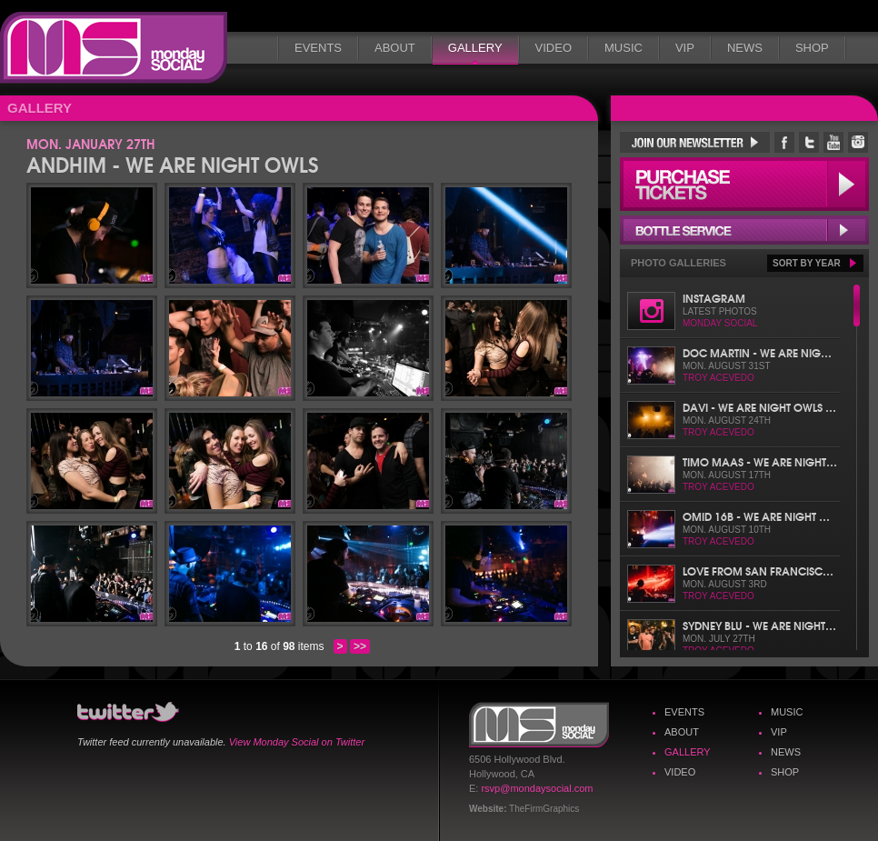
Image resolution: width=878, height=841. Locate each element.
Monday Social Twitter (809, 142)
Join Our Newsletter (695, 142)
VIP (684, 48)
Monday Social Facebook (784, 142)
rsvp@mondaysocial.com (537, 788)
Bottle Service (744, 230)
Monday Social (113, 48)
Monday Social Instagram (858, 142)
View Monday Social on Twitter (296, 741)
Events (318, 48)
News (745, 48)
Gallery (475, 48)
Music (623, 48)
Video (553, 48)
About (394, 48)
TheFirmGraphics (544, 809)
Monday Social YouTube (833, 142)
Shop (812, 48)
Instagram (714, 298)
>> (360, 646)
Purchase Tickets (744, 184)
